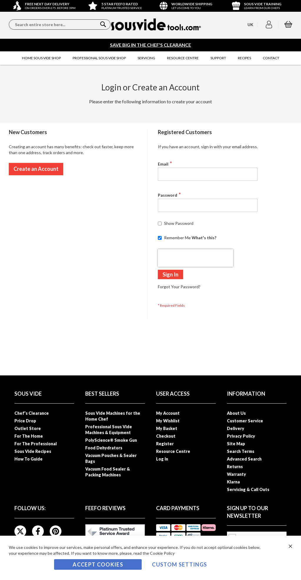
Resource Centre (173, 451)
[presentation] (195, 258)
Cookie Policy (162, 553)
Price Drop (25, 420)
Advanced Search (244, 458)
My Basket (166, 428)
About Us (236, 413)
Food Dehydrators (103, 447)
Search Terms (240, 451)
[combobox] (60, 24)
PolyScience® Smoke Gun (111, 440)
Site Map (236, 443)
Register (165, 443)
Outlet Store (27, 428)
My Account (168, 413)
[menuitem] (41, 58)
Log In (162, 458)
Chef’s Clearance (31, 413)
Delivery (235, 428)
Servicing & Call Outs (248, 489)
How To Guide (28, 458)
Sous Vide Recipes (32, 451)
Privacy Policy (241, 436)
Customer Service (245, 420)
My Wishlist (168, 420)
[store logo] (156, 24)
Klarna (233, 481)
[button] (269, 25)
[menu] (150, 58)
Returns (235, 466)
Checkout (165, 436)
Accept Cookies (98, 564)
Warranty (236, 474)
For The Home (28, 436)
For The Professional (35, 443)
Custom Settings (179, 564)
